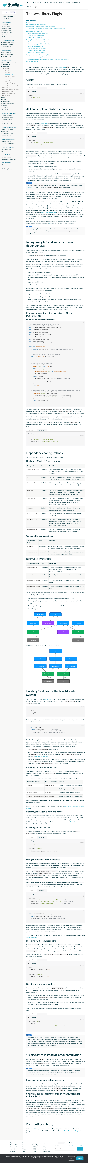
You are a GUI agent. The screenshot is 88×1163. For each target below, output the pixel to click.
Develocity (35, 1145)
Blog (23, 1145)
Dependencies (6, 101)
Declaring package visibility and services (39, 44)
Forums (44, 1145)
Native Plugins (6, 87)
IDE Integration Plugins (9, 93)
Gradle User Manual (7, 16)
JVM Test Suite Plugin (10, 83)
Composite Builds (7, 121)
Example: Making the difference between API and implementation (46, 28)
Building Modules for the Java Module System (39, 40)
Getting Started (6, 18)
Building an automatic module (36, 52)
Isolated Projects (6, 135)
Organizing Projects (7, 115)
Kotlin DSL (13, 1149)
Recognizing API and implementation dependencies (40, 26)
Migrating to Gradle (7, 32)
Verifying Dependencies (8, 143)
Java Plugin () (64, 67)
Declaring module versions (35, 46)
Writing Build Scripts (7, 44)
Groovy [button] (42, 88)
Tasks (3, 97)
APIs (3, 151)
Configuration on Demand (9, 123)
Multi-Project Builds (7, 117)
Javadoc (12, 1151)
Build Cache (5, 131)
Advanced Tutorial (7, 56)
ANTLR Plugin (8, 82)
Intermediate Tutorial (7, 54)
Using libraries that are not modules (38, 48)
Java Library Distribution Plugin (70, 1131)
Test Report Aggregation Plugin (12, 85)
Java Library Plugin (9, 74)
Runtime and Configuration (9, 62)
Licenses (4, 167)
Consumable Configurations (36, 35)
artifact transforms (31, 937)
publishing (36, 1128)
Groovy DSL (13, 1147)
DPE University (46, 1151)
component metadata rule (48, 212)
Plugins (4, 99)
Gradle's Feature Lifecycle (9, 37)
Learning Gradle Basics (8, 42)
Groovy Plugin (8, 78)
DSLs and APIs (6, 64)
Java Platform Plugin (10, 76)
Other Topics (5, 110)
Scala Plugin (8, 80)
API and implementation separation (36, 24)
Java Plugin (7, 72)
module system (48, 699)
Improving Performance (8, 129)
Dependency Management (9, 159)
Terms (73, 1145)
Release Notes (6, 26)
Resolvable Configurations (35, 37)
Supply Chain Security (8, 141)
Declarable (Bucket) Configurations (38, 33)
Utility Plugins (6, 95)
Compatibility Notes (7, 34)
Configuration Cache (7, 133)
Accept (80, 1158)
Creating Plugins (6, 46)
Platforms (4, 105)
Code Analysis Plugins (8, 91)
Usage (28, 22)
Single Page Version (7, 169)
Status (23, 1151)
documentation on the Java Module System (66, 822)
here (50, 223)
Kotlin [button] (31, 88)
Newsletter (25, 1147)
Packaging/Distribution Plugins (11, 89)
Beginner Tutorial (6, 52)
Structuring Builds (6, 157)
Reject (71, 1158)
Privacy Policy (29, 1157)
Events (44, 1149)
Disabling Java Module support (36, 50)
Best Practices (6, 107)
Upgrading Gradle (6, 30)
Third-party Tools (6, 149)
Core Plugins (5, 66)
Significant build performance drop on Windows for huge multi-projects (48, 59)
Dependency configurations (34, 31)
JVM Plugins (6, 70)
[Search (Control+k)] (9, 12)
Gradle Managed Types (8, 103)
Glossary (4, 165)
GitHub (44, 1147)
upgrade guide (32, 187)
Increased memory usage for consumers (39, 57)
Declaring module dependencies (37, 42)
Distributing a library (32, 61)
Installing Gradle (6, 28)
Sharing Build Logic (7, 119)
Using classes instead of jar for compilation (38, 55)
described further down (41, 756)
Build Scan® (35, 1147)
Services (34, 1151)
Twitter (24, 1149)
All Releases (5, 24)
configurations (44, 123)
